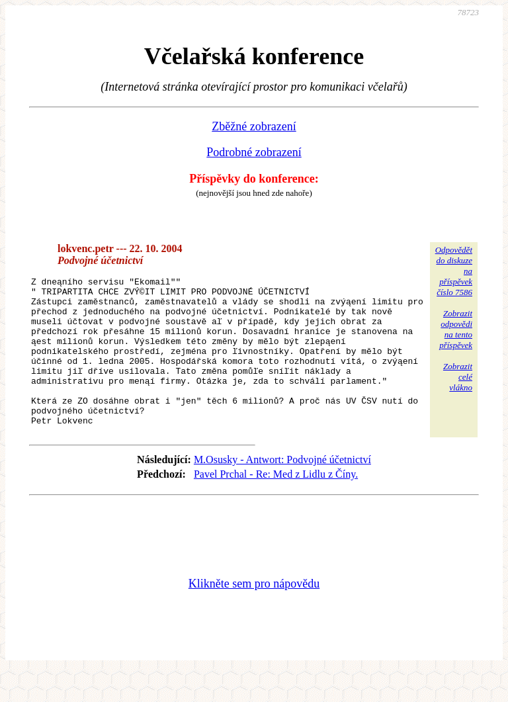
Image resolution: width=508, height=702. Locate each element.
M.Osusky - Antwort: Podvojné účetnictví (282, 489)
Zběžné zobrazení (254, 126)
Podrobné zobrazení (253, 152)
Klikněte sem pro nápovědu (254, 613)
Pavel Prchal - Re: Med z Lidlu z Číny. (276, 503)
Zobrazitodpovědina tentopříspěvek (455, 329)
